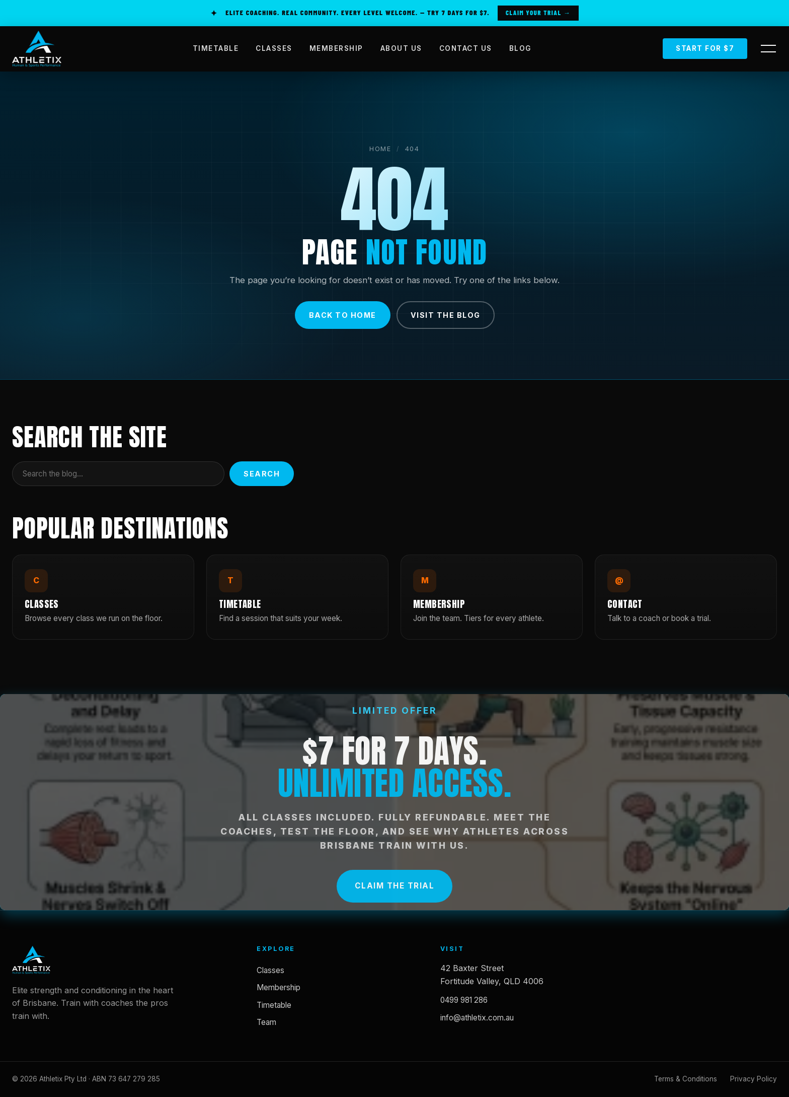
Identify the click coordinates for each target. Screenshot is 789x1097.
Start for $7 (705, 48)
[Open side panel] (768, 48)
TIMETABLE (216, 48)
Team (266, 1022)
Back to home (342, 315)
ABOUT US (401, 48)
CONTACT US (465, 48)
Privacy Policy (753, 1079)
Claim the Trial (395, 888)
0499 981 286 (464, 1000)
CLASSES (274, 48)
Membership (278, 987)
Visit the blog (446, 315)
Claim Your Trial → (538, 13)
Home (380, 149)
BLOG (520, 48)
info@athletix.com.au (477, 1017)
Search (262, 473)
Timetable (274, 1005)
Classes (270, 970)
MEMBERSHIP (336, 48)
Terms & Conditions (685, 1079)
